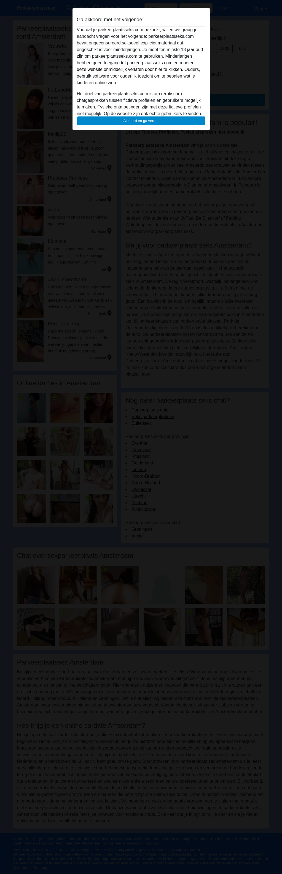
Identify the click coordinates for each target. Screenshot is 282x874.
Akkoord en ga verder (141, 121)
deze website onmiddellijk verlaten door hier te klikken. (130, 69)
